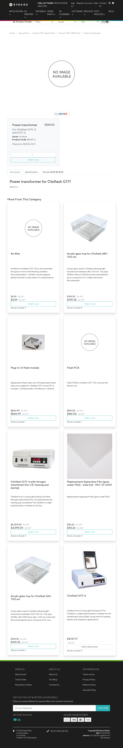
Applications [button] (16, 11)
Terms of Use (88, 674)
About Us (53, 674)
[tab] (15, 172)
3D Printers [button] (28, 12)
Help (96, 3)
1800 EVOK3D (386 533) (53, 4)
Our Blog (53, 679)
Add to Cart (33, 160)
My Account (20, 674)
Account (88, 3)
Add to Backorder (89, 647)
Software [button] (77, 11)
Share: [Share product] (60, 114)
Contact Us (103, 4)
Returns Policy (89, 685)
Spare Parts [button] (50, 12)
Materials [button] (41, 11)
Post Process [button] (98, 12)
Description (15, 172)
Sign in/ (73, 4)
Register (80, 3)
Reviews (53, 172)
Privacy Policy (89, 679)
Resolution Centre (23, 685)
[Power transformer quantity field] (33, 154)
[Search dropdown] (109, 3)
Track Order (20, 679)
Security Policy (89, 690)
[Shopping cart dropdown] (113, 3)
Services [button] (88, 11)
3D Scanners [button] (64, 12)
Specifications (31, 172)
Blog (111, 11)
